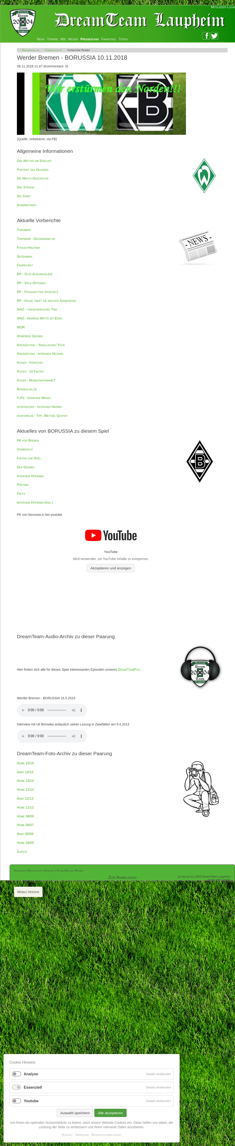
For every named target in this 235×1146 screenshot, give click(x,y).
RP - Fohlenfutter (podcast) (37, 292)
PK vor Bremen (28, 440)
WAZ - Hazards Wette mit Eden (39, 318)
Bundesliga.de (27, 389)
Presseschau (90, 39)
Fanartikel (108, 39)
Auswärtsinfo (26, 205)
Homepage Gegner (30, 336)
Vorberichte (52, 50)
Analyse (31, 1074)
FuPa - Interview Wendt (34, 398)
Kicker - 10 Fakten (30, 371)
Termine (52, 39)
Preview (22, 485)
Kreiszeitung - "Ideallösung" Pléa (41, 345)
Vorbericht (25, 449)
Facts (21, 493)
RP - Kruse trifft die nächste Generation (46, 301)
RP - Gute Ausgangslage (35, 274)
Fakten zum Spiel (29, 458)
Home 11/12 (25, 807)
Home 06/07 (25, 825)
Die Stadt (24, 196)
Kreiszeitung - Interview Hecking (40, 353)
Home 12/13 (25, 789)
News (41, 39)
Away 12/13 (25, 798)
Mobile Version (28, 892)
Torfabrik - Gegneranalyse (36, 239)
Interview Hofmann (30, 476)
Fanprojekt (25, 265)
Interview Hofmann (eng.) (35, 502)
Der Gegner (25, 467)
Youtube (31, 1101)
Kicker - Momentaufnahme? (36, 380)
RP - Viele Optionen (31, 283)
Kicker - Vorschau (30, 362)
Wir (63, 39)
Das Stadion (25, 187)
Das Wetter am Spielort (34, 161)
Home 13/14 (25, 781)
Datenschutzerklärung (106, 1134)
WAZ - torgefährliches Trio (37, 309)
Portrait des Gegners (33, 170)
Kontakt (49, 870)
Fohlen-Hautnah (28, 247)
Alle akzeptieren (110, 1113)
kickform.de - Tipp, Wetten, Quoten (42, 415)
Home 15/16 (25, 763)
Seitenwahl (25, 256)
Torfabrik (24, 230)
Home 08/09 (25, 816)
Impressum (20, 870)
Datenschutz (35, 870)
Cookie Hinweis (75, 870)
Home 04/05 (25, 843)
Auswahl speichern (75, 1113)
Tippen (123, 39)
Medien (73, 39)
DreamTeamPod (129, 669)
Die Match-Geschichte (33, 178)
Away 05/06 (25, 834)
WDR (21, 327)
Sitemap (61, 870)
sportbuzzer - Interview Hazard (39, 407)
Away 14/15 (25, 772)
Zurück (22, 851)
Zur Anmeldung (122, 877)
